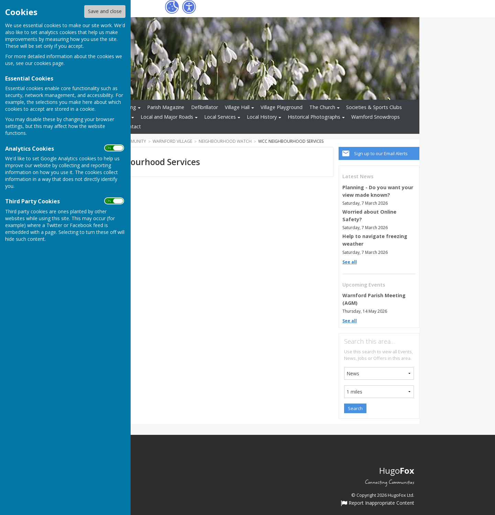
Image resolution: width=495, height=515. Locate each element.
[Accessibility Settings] (189, 7)
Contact (132, 126)
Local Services (220, 117)
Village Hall (237, 107)
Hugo (396, 470)
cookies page (49, 63)
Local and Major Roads (167, 117)
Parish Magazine (165, 107)
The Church (322, 107)
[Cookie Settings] (172, 7)
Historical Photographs (314, 117)
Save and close (105, 11)
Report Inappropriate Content (377, 503)
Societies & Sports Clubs (374, 107)
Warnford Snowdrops (375, 117)
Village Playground (281, 107)
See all (349, 262)
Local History (262, 117)
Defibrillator (204, 107)
